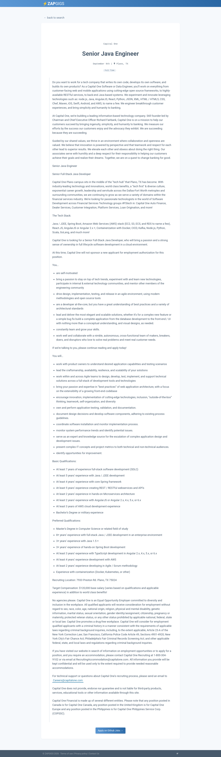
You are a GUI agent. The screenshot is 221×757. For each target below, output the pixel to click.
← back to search (54, 17)
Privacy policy (80, 753)
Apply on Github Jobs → (110, 730)
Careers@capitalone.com (68, 680)
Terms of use (66, 753)
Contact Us (94, 753)
